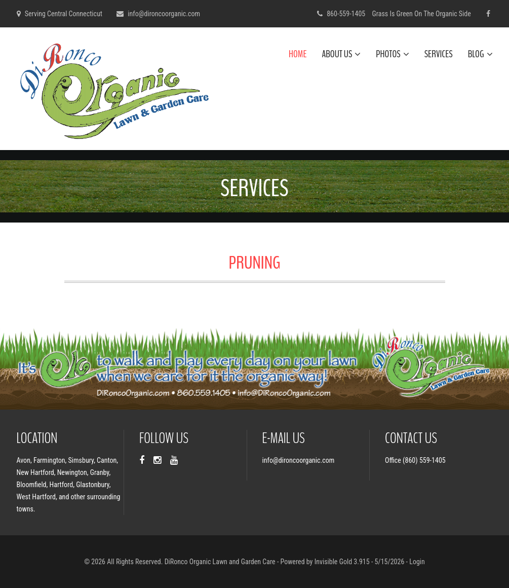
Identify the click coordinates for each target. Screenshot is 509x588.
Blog (480, 54)
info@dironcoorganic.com (164, 14)
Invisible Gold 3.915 (343, 562)
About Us (341, 54)
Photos (392, 54)
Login (417, 562)
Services (438, 54)
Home (297, 54)
